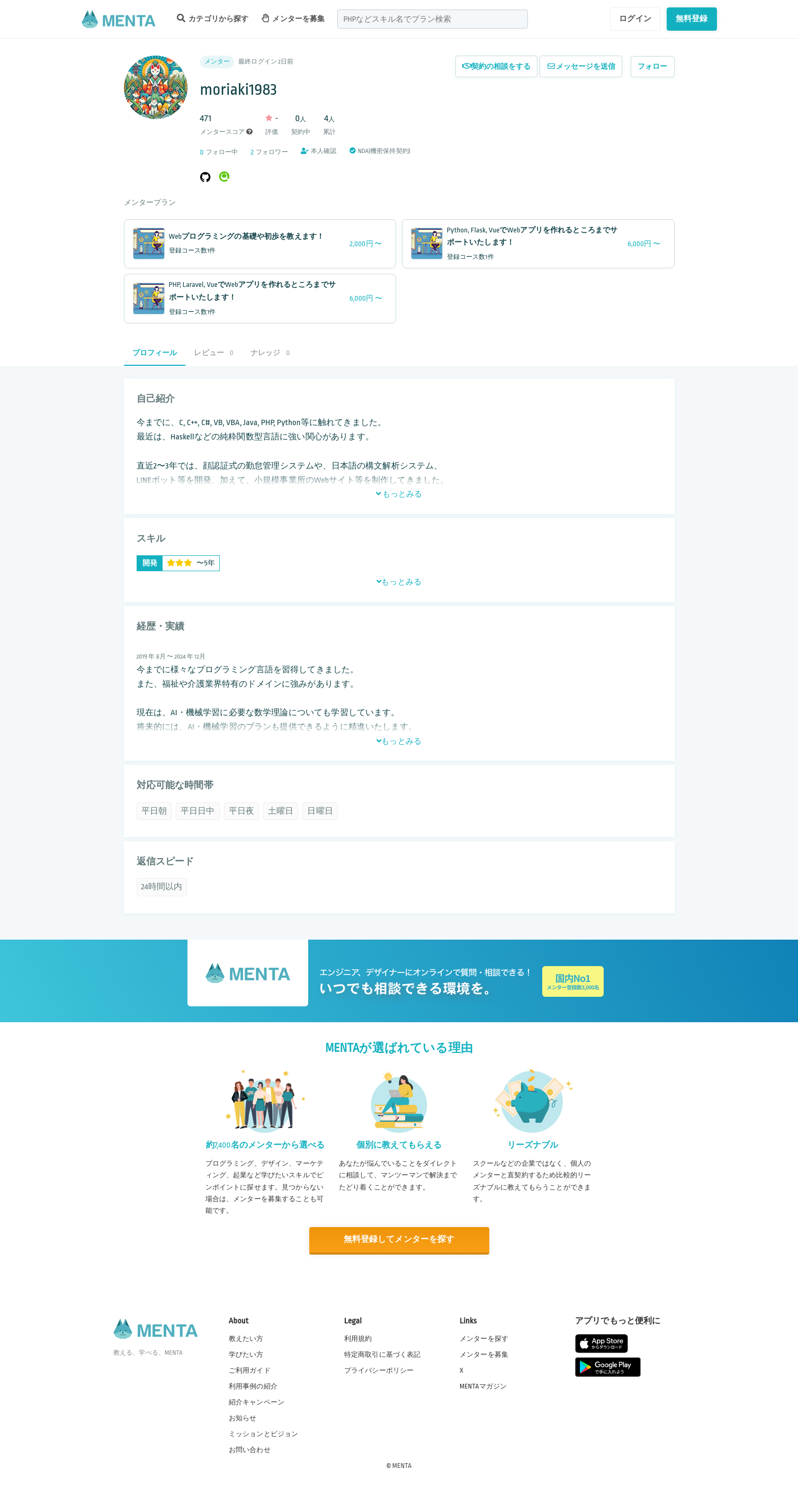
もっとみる (399, 494)
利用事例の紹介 (253, 1385)
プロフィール (154, 353)
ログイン (635, 18)
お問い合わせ (250, 1449)
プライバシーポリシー (379, 1369)
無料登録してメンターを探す (399, 1239)
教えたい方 (246, 1337)
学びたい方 (246, 1353)
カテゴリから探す (213, 18)
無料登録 (692, 18)
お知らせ (243, 1417)
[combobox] (432, 19)
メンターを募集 (293, 18)
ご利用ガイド (250, 1369)
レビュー (213, 353)
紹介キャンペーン (256, 1401)
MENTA (402, 1465)
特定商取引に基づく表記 (382, 1353)
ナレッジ (270, 353)
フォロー (653, 66)
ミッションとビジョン (264, 1433)
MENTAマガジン (483, 1385)
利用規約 (358, 1337)
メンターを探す (484, 1337)
